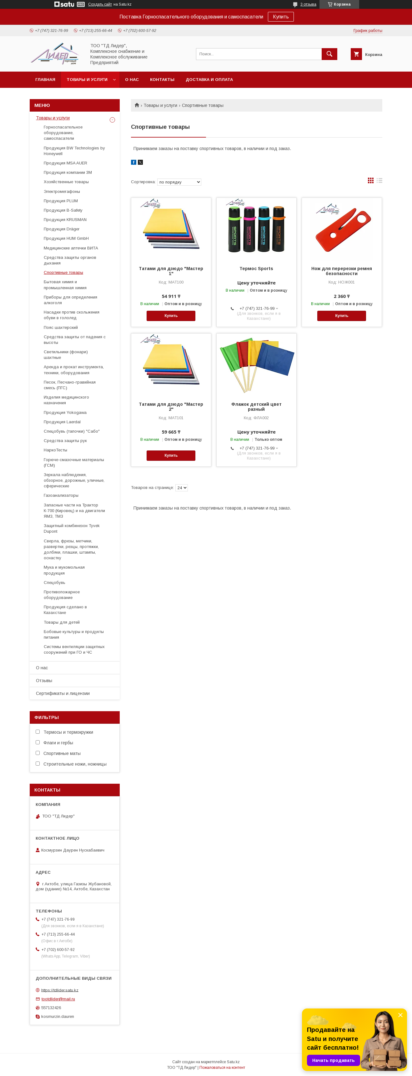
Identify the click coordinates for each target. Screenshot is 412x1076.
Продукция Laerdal (62, 422)
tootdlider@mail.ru (58, 999)
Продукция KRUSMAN (65, 219)
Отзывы (44, 680)
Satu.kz (233, 1062)
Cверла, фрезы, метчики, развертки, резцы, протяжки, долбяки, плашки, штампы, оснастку (71, 550)
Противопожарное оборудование (62, 595)
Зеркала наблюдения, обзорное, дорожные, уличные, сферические (74, 480)
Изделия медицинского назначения (66, 400)
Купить (281, 16)
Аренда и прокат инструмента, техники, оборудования (74, 370)
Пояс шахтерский (61, 327)
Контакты (162, 79)
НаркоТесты (55, 450)
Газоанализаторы (61, 495)
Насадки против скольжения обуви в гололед (71, 315)
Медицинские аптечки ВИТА (71, 248)
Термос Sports (256, 268)
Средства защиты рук (65, 440)
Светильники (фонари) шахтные (66, 354)
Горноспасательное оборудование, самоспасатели (63, 133)
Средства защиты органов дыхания (70, 260)
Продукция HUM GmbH (66, 238)
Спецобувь (54, 582)
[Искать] (329, 54)
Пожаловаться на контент (222, 1067)
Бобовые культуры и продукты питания (74, 634)
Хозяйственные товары (66, 181)
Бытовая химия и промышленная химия (65, 284)
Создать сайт (100, 4)
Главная (45, 79)
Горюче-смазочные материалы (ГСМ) (74, 462)
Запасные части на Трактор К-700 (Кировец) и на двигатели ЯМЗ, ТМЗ (74, 511)
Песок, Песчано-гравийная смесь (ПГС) (70, 385)
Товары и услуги (87, 79)
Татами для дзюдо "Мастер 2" (171, 407)
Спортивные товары (63, 272)
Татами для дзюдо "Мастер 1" (171, 271)
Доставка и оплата (209, 79)
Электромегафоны (62, 191)
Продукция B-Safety (63, 210)
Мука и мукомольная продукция (64, 570)
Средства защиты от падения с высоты (75, 339)
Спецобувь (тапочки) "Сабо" (72, 431)
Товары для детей (62, 622)
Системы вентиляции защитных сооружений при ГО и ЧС (74, 649)
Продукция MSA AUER (65, 163)
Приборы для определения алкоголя (70, 300)
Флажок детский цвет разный (256, 407)
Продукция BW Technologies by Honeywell (74, 151)
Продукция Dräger (61, 229)
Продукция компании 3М (68, 172)
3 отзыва (308, 4)
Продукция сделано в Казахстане (65, 610)
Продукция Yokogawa (65, 412)
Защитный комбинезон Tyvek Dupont (72, 528)
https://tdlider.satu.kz (59, 990)
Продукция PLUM (61, 201)
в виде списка (379, 182)
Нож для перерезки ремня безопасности (341, 271)
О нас (132, 79)
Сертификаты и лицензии (63, 693)
